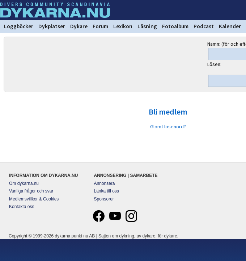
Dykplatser (51, 26)
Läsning (147, 26)
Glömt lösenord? (168, 126)
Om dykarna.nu (24, 183)
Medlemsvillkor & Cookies (34, 199)
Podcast (204, 26)
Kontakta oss (21, 206)
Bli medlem (168, 112)
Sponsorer (104, 199)
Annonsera (104, 183)
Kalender (230, 26)
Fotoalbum (175, 26)
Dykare (79, 26)
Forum (100, 26)
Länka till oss (106, 191)
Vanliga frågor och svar (31, 191)
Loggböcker (18, 26)
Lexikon (122, 26)
